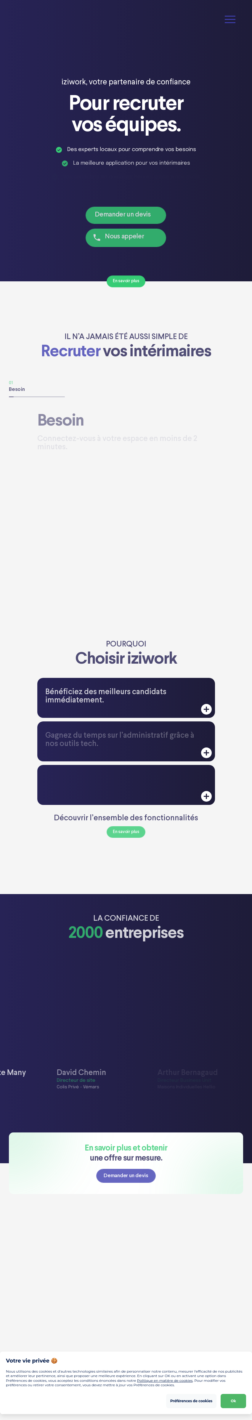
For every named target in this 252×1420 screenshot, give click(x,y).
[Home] (37, 19)
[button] (230, 19)
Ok (233, 1401)
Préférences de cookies (191, 1401)
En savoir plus (126, 281)
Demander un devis (122, 215)
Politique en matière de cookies (165, 1380)
